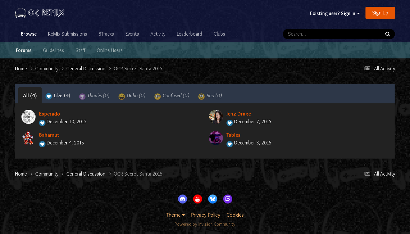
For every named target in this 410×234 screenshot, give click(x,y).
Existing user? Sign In (335, 13)
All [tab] (30, 95)
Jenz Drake (238, 113)
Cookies (235, 215)
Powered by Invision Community (205, 224)
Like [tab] (57, 96)
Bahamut (49, 135)
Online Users (110, 50)
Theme (176, 215)
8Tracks (106, 34)
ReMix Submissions (67, 34)
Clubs (219, 34)
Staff (80, 50)
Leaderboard (189, 34)
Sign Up (380, 13)
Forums (23, 50)
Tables (233, 135)
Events (132, 34)
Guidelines (53, 50)
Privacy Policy (205, 215)
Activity (158, 34)
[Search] (313, 34)
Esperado (49, 113)
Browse (29, 36)
